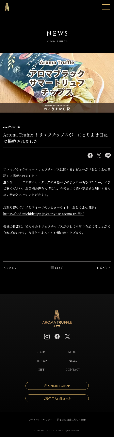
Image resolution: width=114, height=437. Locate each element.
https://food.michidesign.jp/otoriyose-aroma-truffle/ (43, 213)
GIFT (41, 370)
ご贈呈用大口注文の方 (57, 398)
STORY (41, 352)
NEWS (73, 361)
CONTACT (73, 370)
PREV (12, 268)
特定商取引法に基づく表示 (71, 419)
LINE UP (41, 361)
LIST (59, 268)
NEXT (102, 268)
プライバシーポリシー (40, 419)
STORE (72, 352)
